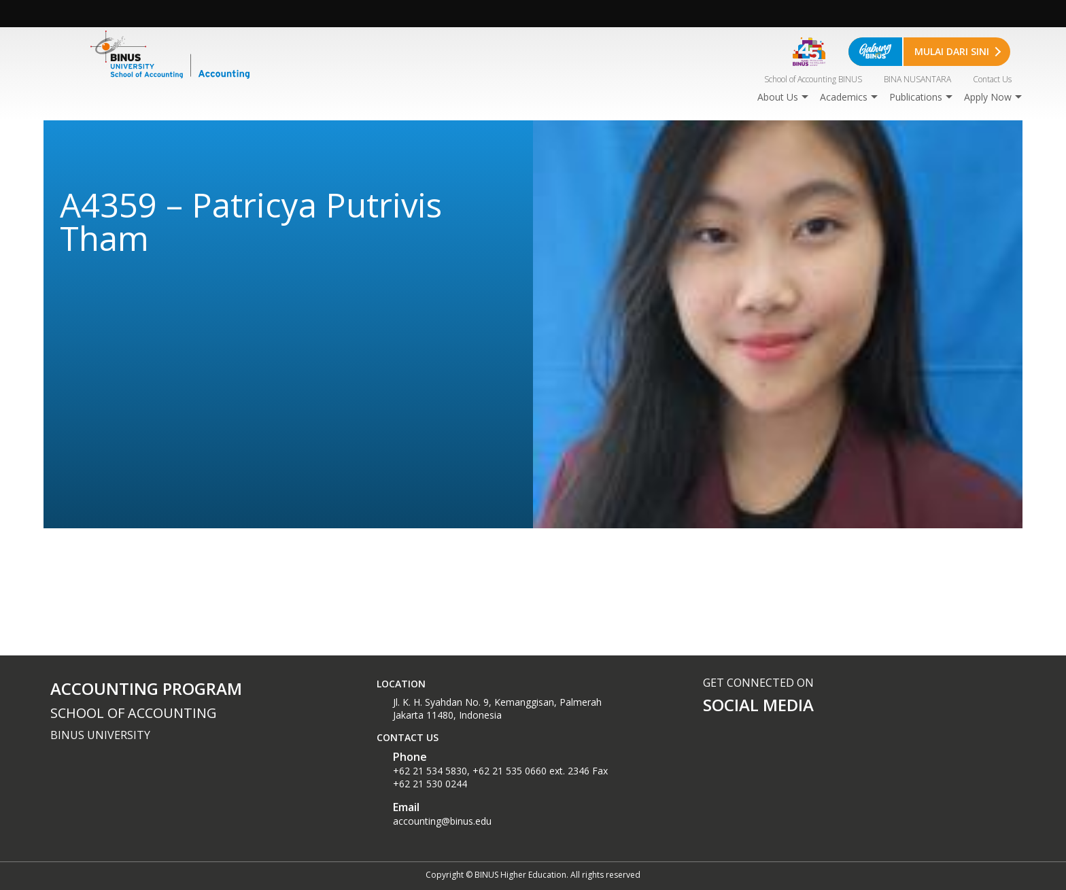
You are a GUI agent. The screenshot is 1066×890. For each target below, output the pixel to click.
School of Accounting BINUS (813, 79)
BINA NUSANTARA (917, 79)
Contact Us (992, 79)
